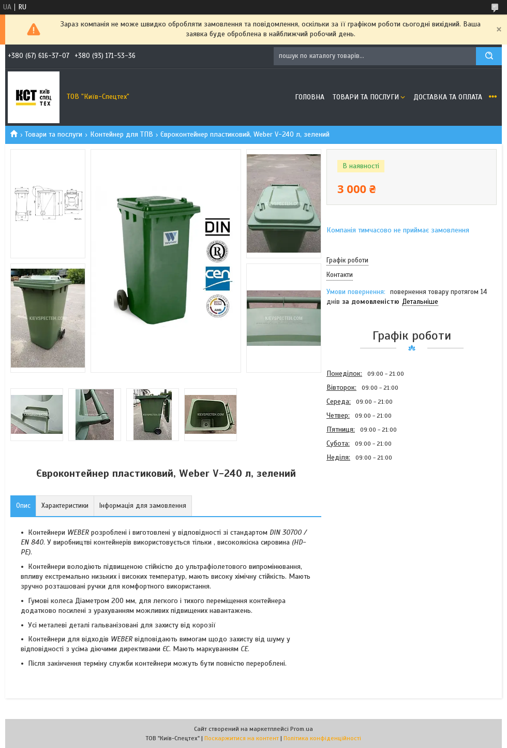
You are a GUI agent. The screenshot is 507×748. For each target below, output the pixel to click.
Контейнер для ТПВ (121, 134)
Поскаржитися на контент (241, 738)
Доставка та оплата (447, 97)
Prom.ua (301, 728)
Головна (309, 97)
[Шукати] (489, 56)
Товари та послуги (366, 97)
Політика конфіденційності (322, 738)
